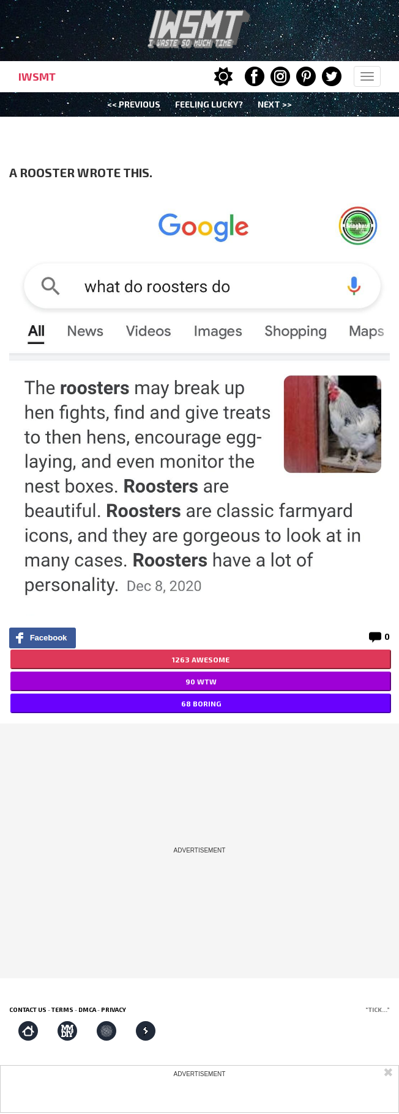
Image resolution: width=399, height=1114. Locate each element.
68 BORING (201, 703)
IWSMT (37, 76)
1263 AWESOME (200, 659)
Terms (62, 1009)
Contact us (28, 1009)
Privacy (113, 1009)
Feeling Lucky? (209, 104)
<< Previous (133, 104)
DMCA (87, 1009)
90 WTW (201, 681)
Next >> (275, 104)
